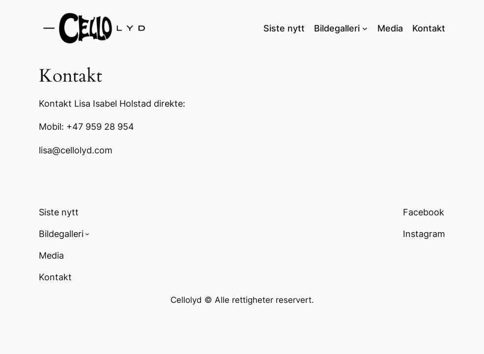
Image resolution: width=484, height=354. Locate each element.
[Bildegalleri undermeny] (365, 27)
